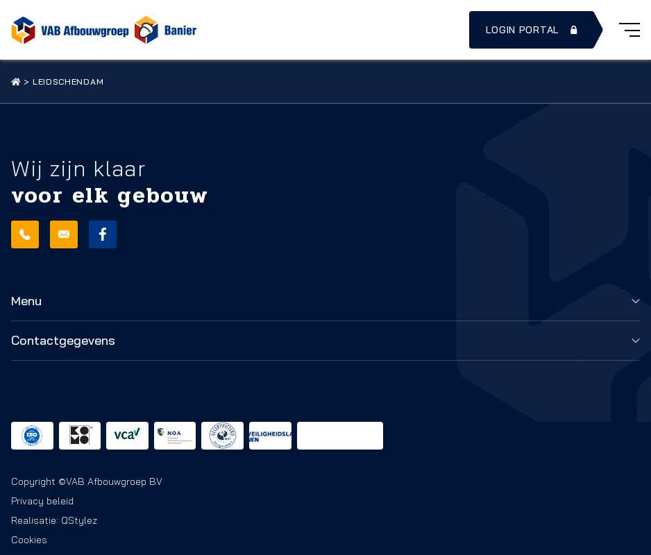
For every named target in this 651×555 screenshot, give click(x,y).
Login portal (533, 30)
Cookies (29, 539)
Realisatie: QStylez (54, 520)
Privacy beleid (42, 501)
